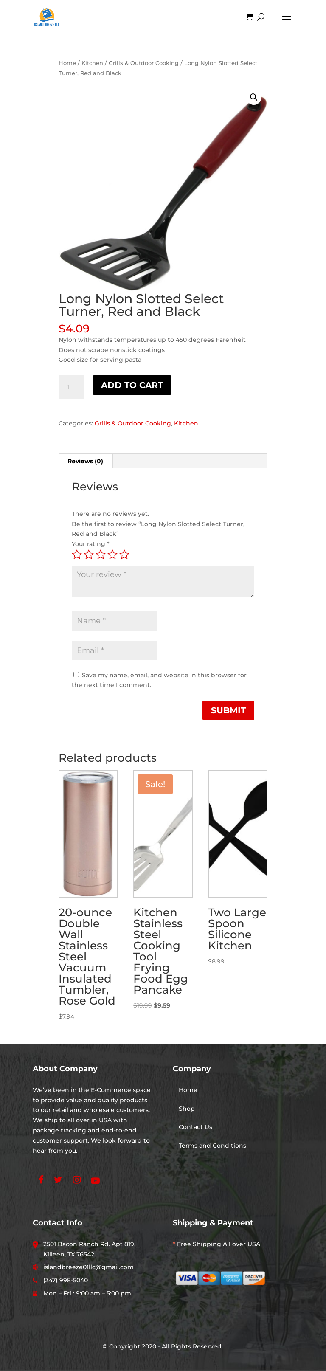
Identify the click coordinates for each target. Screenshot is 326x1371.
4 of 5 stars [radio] (112, 554)
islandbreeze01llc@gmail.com (88, 1267)
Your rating (91, 544)
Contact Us (195, 1127)
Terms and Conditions (212, 1145)
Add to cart (132, 385)
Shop (187, 1108)
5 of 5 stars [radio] (124, 554)
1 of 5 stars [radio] (77, 554)
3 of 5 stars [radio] (101, 554)
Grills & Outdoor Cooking (144, 63)
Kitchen (92, 63)
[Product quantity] (71, 387)
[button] (253, 97)
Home (67, 63)
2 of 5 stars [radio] (89, 554)
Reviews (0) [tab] (85, 461)
